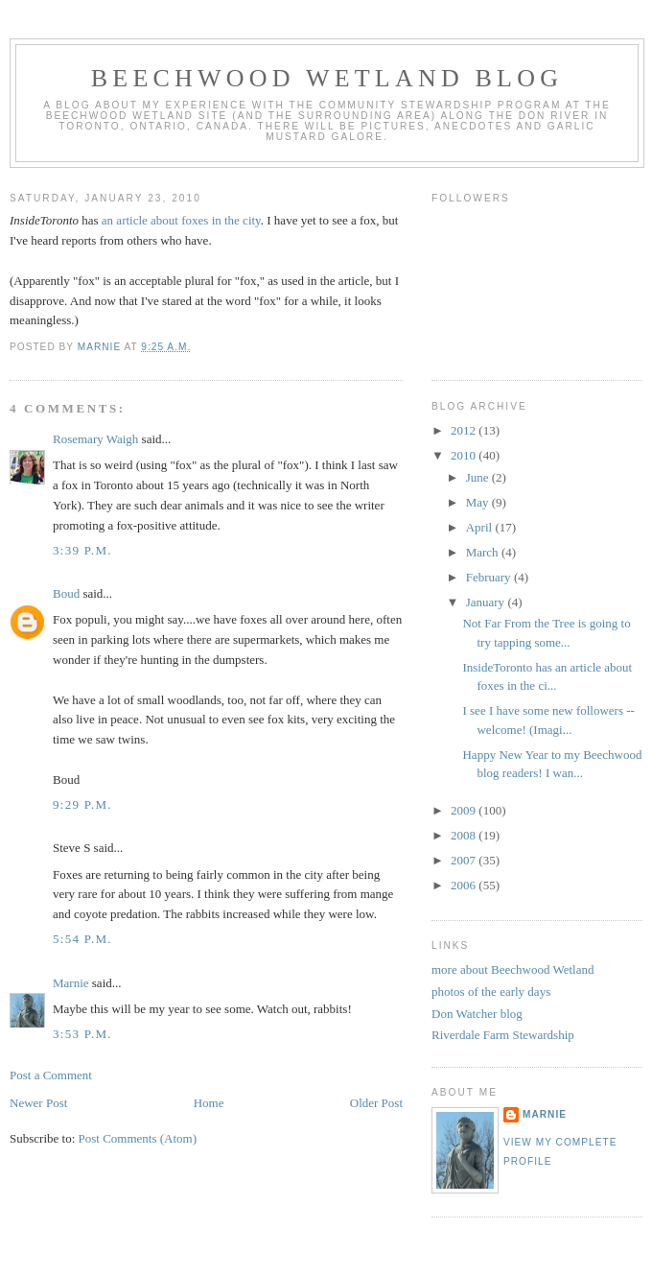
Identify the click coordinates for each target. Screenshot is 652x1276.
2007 (464, 860)
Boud (66, 593)
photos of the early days (490, 991)
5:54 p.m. (82, 939)
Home (209, 1103)
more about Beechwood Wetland (512, 969)
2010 (464, 455)
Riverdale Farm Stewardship (502, 1035)
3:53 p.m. (82, 1034)
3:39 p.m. (82, 550)
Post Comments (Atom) (138, 1138)
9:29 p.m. (82, 804)
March (483, 552)
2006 (464, 885)
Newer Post (38, 1103)
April (481, 527)
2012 (464, 430)
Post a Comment (51, 1075)
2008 (464, 835)
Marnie (71, 983)
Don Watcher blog (477, 1013)
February (490, 577)
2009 (464, 810)
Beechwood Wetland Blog (327, 78)
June (479, 477)
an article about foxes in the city (181, 220)
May (479, 502)
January (487, 602)
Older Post (376, 1103)
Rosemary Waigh (95, 439)
